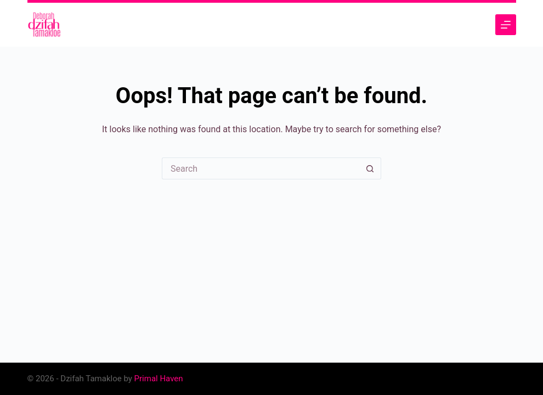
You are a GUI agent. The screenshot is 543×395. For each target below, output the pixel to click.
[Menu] (505, 24)
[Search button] (370, 168)
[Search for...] (260, 168)
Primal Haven (158, 378)
